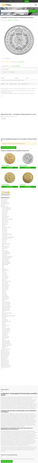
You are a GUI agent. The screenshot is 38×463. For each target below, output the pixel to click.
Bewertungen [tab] (10, 20)
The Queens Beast (5, 332)
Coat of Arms (4, 232)
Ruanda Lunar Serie (6, 304)
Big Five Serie (4, 220)
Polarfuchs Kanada (5, 297)
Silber (10, 14)
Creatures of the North (6, 238)
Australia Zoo (4, 214)
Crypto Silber (4, 239)
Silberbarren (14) (4, 350)
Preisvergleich (33, 11)
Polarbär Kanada (5, 296)
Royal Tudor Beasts (6, 302)
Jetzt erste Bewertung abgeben (8, 147)
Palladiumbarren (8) (4, 364)
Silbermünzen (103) (4, 206)
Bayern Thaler (4, 217)
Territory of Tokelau (6, 328)
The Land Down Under (6, 329)
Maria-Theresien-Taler (6, 281)
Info (5, 20)
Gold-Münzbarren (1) (5, 203)
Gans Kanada (4, 254)
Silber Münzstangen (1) (5, 353)
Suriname (4, 326)
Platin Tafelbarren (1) (5, 360)
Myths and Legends (5, 165)
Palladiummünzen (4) (5, 362)
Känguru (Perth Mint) (6, 263)
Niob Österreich (5, 288)
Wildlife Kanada (5, 346)
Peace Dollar (4, 293)
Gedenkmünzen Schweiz (6, 257)
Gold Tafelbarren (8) (5, 202)
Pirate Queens (4, 295)
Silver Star (4, 318)
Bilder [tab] (2, 20)
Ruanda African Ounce (6, 303)
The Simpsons (4, 335)
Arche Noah (4, 213)
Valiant (3, 339)
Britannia (4, 225)
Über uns (10, 1)
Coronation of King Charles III (7, 236)
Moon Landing (5, 282)
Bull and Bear (4, 228)
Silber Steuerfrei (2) (4, 355)
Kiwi (3, 266)
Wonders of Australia (6, 349)
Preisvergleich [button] (10, 167)
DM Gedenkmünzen (6, 246)
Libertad (3, 271)
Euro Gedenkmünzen (6, 252)
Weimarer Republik (6, 342)
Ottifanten (4, 292)
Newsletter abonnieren (7, 461)
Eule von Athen (5, 250)
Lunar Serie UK (5, 278)
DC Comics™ (4, 242)
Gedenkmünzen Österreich (7, 256)
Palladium (24, 14)
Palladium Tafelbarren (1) (6, 365)
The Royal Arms (22, 184)
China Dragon (4, 230)
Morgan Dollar (5, 284)
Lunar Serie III (4, 275)
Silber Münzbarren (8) (5, 351)
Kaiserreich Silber (5, 260)
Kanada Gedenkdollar (6, 261)
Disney (3, 245)
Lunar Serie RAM (5, 277)
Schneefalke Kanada (6, 310)
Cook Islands (4, 235)
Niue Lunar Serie (5, 289)
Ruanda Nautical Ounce (6, 306)
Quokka (3, 300)
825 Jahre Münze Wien (6, 207)
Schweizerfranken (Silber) (7, 313)
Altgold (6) (3, 205)
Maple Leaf (4, 279)
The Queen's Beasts (5, 184)
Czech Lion (4, 241)
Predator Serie (5, 299)
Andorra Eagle (5, 212)
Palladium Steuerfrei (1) (5, 367)
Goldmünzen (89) (4, 199)
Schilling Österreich (6, 308)
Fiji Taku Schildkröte (6, 253)
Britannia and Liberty (6, 227)
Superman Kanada (5, 325)
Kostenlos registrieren (18, 1)
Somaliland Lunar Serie (6, 321)
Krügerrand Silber (5, 270)
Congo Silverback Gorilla (7, 234)
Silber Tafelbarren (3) (5, 354)
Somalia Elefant (5, 319)
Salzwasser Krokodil (6, 307)
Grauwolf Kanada (5, 259)
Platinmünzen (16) (4, 357)
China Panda (4, 231)
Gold (4, 14)
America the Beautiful (6, 209)
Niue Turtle (4, 290)
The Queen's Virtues (6, 331)
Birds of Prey (4, 223)
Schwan (3, 311)
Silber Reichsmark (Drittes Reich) (8, 315)
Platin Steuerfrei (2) (4, 361)
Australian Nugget (5, 216)
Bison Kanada (4, 224)
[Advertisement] (19, 104)
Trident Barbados (5, 337)
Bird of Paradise (5, 221)
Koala (3, 267)
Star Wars (4, 322)
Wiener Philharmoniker (6, 343)
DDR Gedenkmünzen (6, 243)
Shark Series (4, 314)
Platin (17, 14)
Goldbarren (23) (4, 201)
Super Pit (4, 324)
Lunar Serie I (4, 272)
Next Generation (5, 286)
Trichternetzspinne (5, 336)
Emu (3, 249)
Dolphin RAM (4, 248)
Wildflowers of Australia (7, 344)
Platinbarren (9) (4, 358)
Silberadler (4, 317)
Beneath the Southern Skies (7, 219)
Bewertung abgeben (20, 61)
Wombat (3, 347)
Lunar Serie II (4, 274)
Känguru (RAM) (5, 264)
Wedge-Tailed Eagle (6, 340)
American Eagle (5, 210)
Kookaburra (4, 268)
